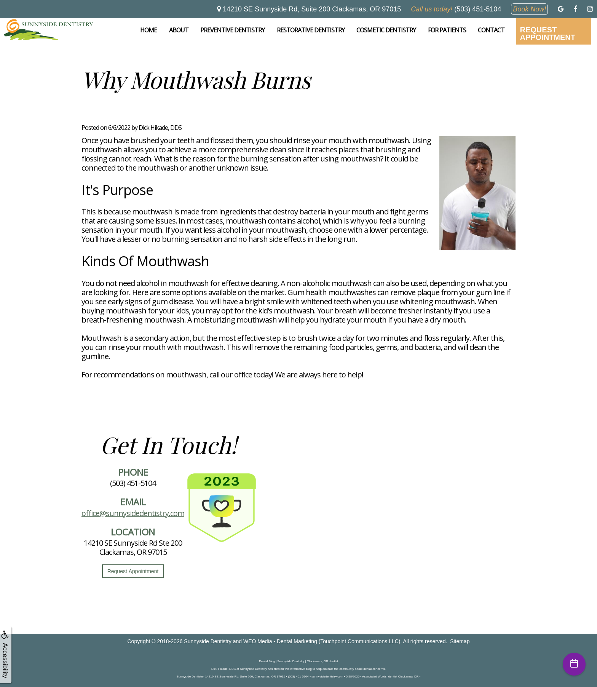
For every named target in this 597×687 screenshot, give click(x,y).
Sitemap (459, 641)
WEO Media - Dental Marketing (280, 641)
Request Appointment (547, 34)
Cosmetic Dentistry (386, 30)
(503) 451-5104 (133, 483)
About (178, 30)
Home (148, 30)
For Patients (447, 30)
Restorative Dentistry (311, 30)
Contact (491, 30)
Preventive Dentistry (232, 30)
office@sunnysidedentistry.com (132, 513)
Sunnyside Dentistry (207, 641)
